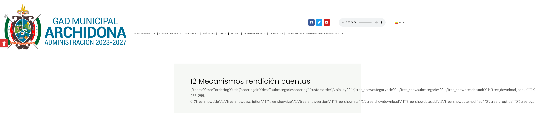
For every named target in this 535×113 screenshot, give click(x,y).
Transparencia (254, 33)
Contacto (276, 33)
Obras (223, 33)
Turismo (192, 33)
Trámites (209, 33)
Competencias (170, 33)
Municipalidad (144, 33)
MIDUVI (235, 33)
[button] (4, 43)
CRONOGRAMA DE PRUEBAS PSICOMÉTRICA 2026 (315, 33)
